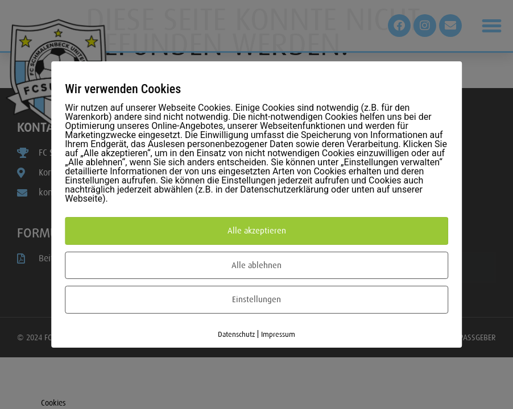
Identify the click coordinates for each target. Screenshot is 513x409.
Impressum (278, 334)
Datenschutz (236, 334)
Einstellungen (256, 299)
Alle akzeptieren (256, 230)
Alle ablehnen (256, 265)
